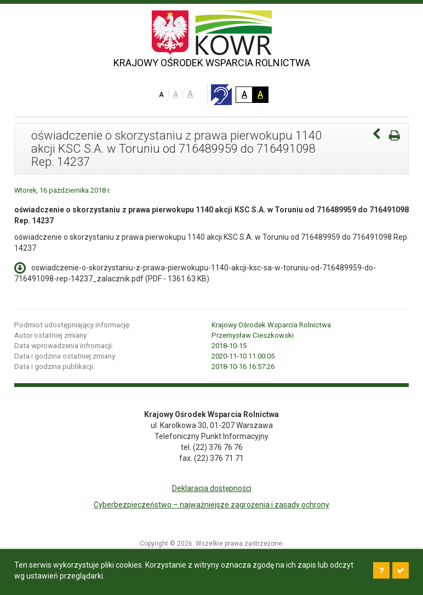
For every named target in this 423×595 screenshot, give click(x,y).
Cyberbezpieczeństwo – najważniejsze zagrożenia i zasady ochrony (211, 504)
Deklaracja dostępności (211, 488)
